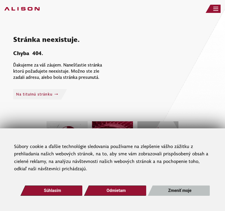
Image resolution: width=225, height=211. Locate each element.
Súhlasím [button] (52, 190)
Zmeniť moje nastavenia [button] (179, 192)
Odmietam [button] (116, 190)
